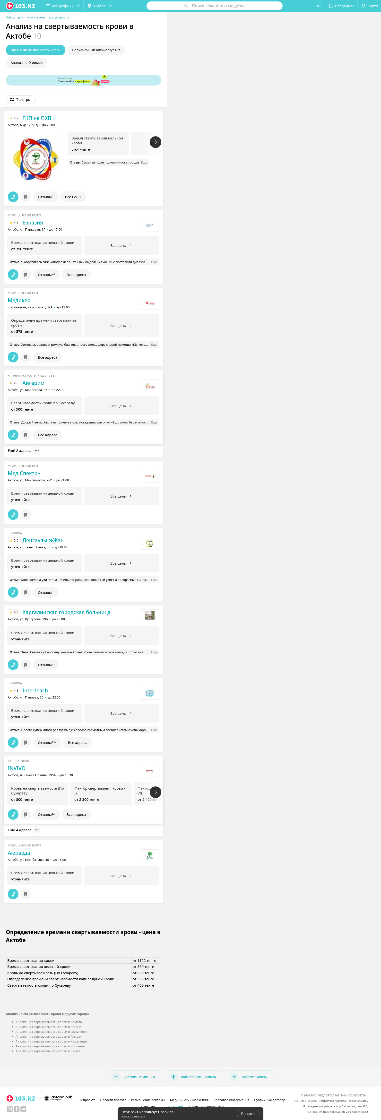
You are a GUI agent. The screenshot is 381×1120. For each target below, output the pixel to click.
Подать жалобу (172, 1106)
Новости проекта (113, 1100)
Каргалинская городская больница (66, 612)
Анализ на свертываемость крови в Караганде (51, 1041)
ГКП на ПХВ (36, 118)
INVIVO (17, 768)
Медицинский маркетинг (189, 1100)
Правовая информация (231, 1100)
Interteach (35, 690)
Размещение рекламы (148, 1100)
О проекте (87, 1100)
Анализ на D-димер (27, 62)
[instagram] (10, 1109)
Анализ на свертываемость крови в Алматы (49, 1022)
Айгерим (33, 383)
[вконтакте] (23, 1109)
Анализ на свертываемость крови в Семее (48, 1051)
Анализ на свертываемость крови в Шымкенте (51, 1031)
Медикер (19, 300)
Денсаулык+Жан (43, 540)
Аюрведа (19, 853)
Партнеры (148, 1106)
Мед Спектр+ (24, 473)
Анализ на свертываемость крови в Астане (48, 1027)
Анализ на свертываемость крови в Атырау (49, 1036)
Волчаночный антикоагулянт (96, 50)
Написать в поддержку (206, 1106)
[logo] (21, 6)
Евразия (32, 222)
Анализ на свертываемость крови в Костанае (50, 1046)
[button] (63, 5)
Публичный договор (269, 1100)
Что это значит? (133, 1116)
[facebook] (16, 1109)
